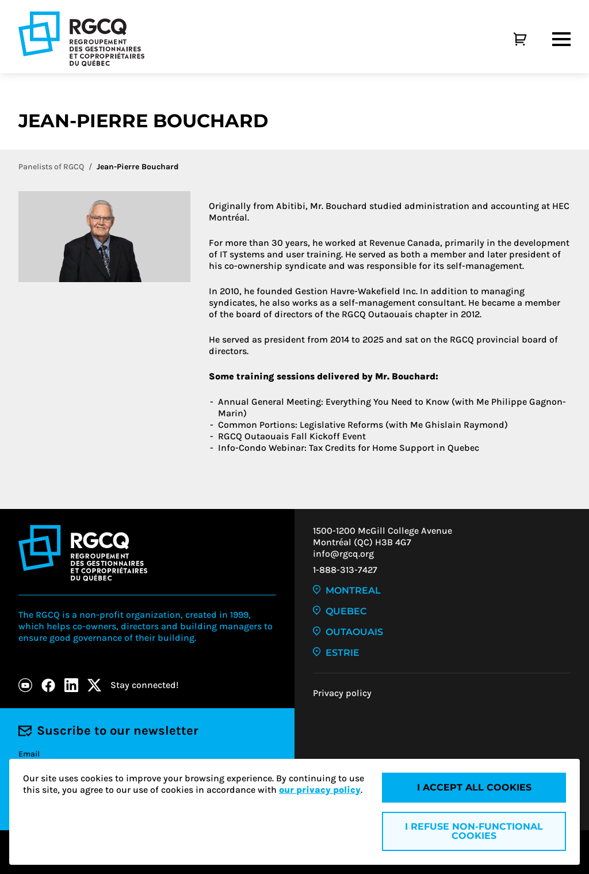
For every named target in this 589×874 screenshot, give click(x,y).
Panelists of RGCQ (51, 167)
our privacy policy (320, 789)
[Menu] (561, 39)
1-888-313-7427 (345, 569)
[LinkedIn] (71, 685)
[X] (94, 685)
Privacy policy (342, 692)
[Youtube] (25, 685)
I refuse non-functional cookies (474, 831)
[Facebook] (48, 685)
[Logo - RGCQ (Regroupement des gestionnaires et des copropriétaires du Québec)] (81, 39)
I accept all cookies (474, 787)
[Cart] (507, 39)
